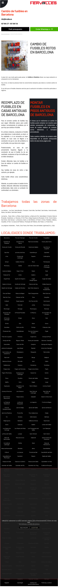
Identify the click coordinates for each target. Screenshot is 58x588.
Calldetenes (6, 365)
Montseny (6, 265)
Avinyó (7, 262)
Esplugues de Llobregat (20, 373)
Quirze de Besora (46, 407)
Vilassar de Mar (20, 297)
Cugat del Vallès (46, 278)
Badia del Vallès (46, 456)
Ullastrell (33, 437)
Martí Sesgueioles (33, 293)
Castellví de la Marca (20, 242)
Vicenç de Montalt (20, 247)
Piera (6, 378)
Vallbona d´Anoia (33, 420)
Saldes (33, 424)
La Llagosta (33, 402)
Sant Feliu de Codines (46, 392)
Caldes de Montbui (20, 288)
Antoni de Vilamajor (46, 348)
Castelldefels (46, 448)
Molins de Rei (20, 327)
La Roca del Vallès (7, 434)
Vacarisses (47, 420)
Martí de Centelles (33, 241)
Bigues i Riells (20, 340)
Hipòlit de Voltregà (7, 288)
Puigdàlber (47, 238)
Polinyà (33, 327)
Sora (20, 382)
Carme (46, 373)
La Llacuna (20, 452)
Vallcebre (20, 420)
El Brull (7, 452)
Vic (7, 417)
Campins (33, 344)
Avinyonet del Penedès (6, 313)
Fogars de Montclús (20, 369)
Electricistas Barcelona (5, 33)
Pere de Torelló (33, 238)
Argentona (33, 336)
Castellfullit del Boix (46, 452)
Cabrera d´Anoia (6, 361)
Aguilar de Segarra (20, 278)
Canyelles (46, 297)
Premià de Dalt (33, 452)
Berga (33, 357)
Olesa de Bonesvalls (6, 448)
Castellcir (20, 456)
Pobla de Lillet (47, 327)
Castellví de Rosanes (7, 242)
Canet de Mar (20, 344)
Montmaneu (46, 305)
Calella (20, 265)
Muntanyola (46, 262)
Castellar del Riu (20, 465)
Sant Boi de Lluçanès (46, 247)
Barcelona (7, 238)
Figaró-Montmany (7, 373)
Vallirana (46, 417)
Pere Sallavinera (33, 413)
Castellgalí (20, 582)
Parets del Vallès (33, 378)
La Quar (20, 434)
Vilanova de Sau (33, 284)
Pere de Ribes (7, 293)
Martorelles (46, 352)
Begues (47, 378)
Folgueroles (6, 369)
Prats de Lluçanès (7, 336)
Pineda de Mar (7, 331)
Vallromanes (33, 417)
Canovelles (7, 344)
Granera (20, 365)
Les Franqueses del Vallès (33, 429)
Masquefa (33, 352)
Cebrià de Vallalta (33, 247)
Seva (33, 318)
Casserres (33, 373)
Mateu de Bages (20, 293)
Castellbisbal (20, 331)
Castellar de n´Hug (33, 465)
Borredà (20, 361)
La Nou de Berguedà (20, 402)
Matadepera (20, 352)
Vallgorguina (6, 420)
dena (33, 448)
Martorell (6, 357)
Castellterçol (33, 252)
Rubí (46, 271)
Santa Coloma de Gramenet (46, 438)
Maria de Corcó (20, 437)
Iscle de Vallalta (7, 271)
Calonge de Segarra (46, 344)
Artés (20, 275)
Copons (33, 256)
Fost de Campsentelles (7, 408)
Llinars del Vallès (46, 424)
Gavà (33, 443)
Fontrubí (20, 305)
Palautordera (20, 396)
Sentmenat (47, 301)
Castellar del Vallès (7, 465)
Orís (20, 323)
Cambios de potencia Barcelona (33, 583)
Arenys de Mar (7, 340)
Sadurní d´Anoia (6, 284)
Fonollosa (46, 365)
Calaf (46, 275)
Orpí (46, 318)
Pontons (20, 336)
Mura (33, 262)
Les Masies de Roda (20, 428)
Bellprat (46, 357)
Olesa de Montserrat (47, 443)
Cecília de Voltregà (20, 284)
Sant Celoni (46, 434)
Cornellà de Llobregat (7, 443)
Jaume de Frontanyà (46, 266)
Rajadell (7, 582)
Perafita (20, 378)
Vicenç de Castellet (33, 340)
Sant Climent (33, 434)
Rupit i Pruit (20, 271)
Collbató (6, 301)
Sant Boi (6, 252)
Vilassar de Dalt (7, 461)
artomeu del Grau (20, 252)
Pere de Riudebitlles (46, 288)
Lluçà (46, 382)
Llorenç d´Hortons (7, 391)
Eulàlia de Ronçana (46, 465)
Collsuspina (46, 256)
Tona (33, 297)
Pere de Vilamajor (20, 238)
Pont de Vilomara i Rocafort (33, 332)
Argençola (7, 386)
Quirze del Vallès (33, 407)
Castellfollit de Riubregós (7, 456)
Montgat (20, 309)
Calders (33, 275)
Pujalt (46, 331)
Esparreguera (20, 301)
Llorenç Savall (46, 386)
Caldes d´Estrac (20, 262)
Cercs (46, 323)
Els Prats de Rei (33, 301)
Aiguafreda (7, 278)
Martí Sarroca (46, 293)
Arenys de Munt (46, 336)
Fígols (46, 369)
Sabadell (33, 396)
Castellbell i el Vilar (46, 461)
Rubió (33, 271)
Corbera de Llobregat (20, 257)
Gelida (20, 443)
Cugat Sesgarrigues (33, 279)
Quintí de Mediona (7, 413)
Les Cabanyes (46, 428)
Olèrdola (20, 448)
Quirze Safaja (20, 407)
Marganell (20, 357)
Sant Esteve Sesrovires (6, 397)
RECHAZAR (24, 527)
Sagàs (33, 382)
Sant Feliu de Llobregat (33, 392)
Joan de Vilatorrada (33, 265)
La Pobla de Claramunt (7, 402)
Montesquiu (33, 309)
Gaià (7, 305)
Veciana (20, 417)
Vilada (46, 413)
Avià (33, 361)
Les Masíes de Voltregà (7, 429)
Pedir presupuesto (15, 29)
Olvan (33, 323)
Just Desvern (20, 391)
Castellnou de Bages (20, 386)
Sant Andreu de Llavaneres (6, 352)
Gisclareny (33, 365)
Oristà (6, 323)
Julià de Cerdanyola (6, 348)
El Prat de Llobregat (6, 318)
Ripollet (33, 348)
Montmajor (7, 309)
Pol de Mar (20, 413)
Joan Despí (20, 348)
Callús (46, 361)
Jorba (33, 305)
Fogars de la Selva (33, 369)
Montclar (46, 309)
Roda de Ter (6, 275)
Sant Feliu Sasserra (33, 288)
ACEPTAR (34, 527)
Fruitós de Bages (46, 402)
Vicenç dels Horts (47, 241)
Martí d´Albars (33, 386)
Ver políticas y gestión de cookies (29, 524)
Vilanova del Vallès (33, 461)
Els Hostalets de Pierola (46, 313)
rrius (6, 256)
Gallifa (6, 382)
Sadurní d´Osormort (46, 396)
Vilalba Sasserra (46, 284)
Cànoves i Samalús (46, 340)
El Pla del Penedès (20, 312)
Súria (6, 424)
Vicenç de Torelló (7, 247)
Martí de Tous (6, 297)
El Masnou (33, 312)
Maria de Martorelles (7, 438)
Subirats (20, 424)
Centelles (6, 327)
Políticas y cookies (47, 582)
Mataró (33, 456)
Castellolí (46, 252)
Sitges (20, 318)
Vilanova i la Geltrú (20, 461)
